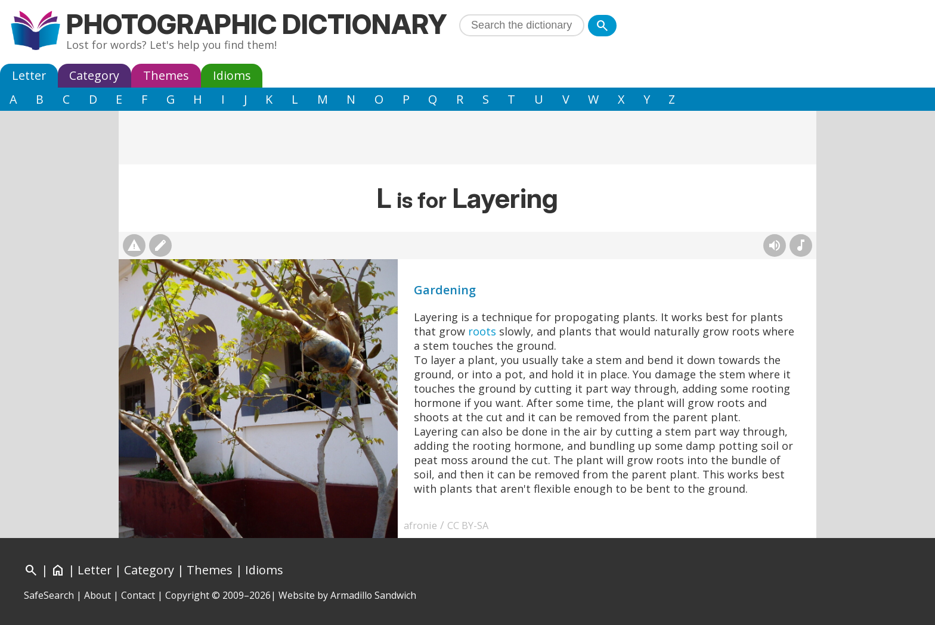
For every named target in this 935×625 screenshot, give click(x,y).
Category (94, 75)
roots (482, 331)
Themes (166, 75)
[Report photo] (134, 245)
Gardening (445, 290)
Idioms (232, 75)
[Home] (58, 570)
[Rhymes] (801, 245)
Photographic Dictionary (256, 24)
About (97, 595)
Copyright (187, 595)
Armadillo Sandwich (373, 595)
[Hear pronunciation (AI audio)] (774, 245)
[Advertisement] (467, 137)
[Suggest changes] (160, 245)
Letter (29, 75)
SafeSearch (49, 595)
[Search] (602, 25)
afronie (420, 525)
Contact (138, 595)
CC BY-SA (467, 525)
